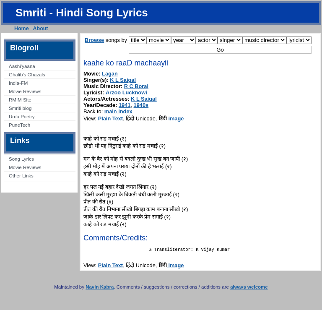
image (171, 118)
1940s (141, 105)
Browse (94, 40)
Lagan (110, 73)
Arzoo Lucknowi (126, 92)
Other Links (21, 175)
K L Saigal (123, 80)
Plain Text (110, 118)
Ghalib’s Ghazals (27, 74)
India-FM (18, 83)
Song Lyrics (21, 159)
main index (118, 111)
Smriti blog (20, 108)
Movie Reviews (25, 91)
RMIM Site (20, 99)
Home (21, 28)
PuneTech (19, 125)
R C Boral (136, 86)
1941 (124, 105)
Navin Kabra (100, 288)
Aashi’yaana (22, 66)
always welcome (249, 288)
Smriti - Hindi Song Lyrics (82, 12)
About (40, 28)
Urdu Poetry (21, 116)
